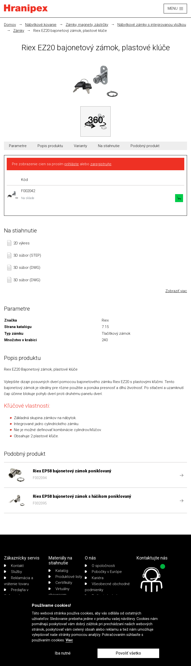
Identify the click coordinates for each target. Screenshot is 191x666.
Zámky (18, 30)
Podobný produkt (145, 146)
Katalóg (58, 570)
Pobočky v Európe (103, 571)
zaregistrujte (100, 164)
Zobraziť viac (176, 291)
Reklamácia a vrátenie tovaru (18, 581)
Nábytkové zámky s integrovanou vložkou (151, 24)
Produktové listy (65, 576)
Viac (69, 640)
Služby (13, 571)
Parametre (18, 146)
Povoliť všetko (128, 653)
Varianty (80, 146)
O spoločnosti (100, 565)
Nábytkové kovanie (40, 24)
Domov (10, 24)
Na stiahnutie (109, 146)
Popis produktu (50, 146)
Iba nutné (63, 653)
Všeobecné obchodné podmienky (107, 587)
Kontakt (14, 565)
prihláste (71, 164)
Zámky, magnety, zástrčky (87, 24)
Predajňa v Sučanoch (16, 593)
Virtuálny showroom (58, 592)
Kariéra (94, 578)
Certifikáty (60, 582)
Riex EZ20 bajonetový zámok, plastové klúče (70, 30)
